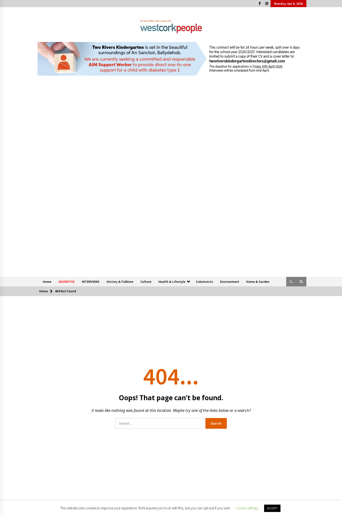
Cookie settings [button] (247, 508)
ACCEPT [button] (272, 508)
